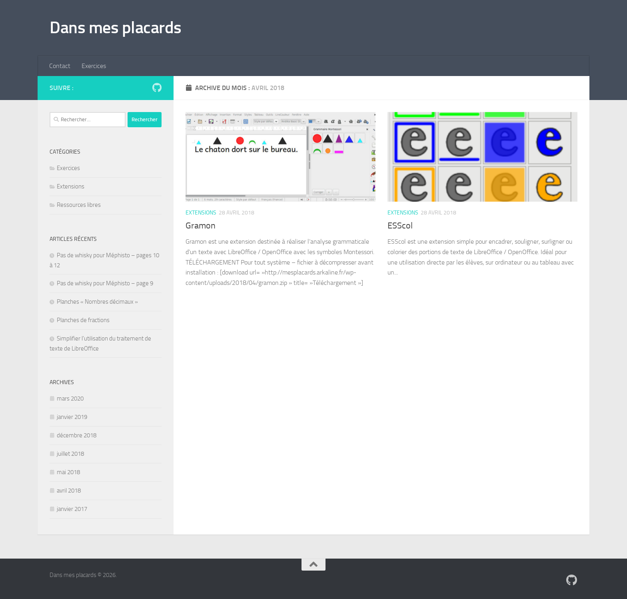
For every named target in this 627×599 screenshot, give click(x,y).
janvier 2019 (72, 417)
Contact (59, 66)
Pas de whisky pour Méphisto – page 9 (105, 283)
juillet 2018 (70, 453)
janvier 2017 (72, 509)
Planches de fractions (83, 320)
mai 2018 (68, 472)
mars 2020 (70, 398)
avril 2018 (69, 490)
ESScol (400, 225)
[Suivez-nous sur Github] (157, 87)
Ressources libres (79, 204)
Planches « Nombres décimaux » (97, 301)
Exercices (94, 66)
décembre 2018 (76, 435)
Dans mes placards (116, 28)
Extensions (201, 212)
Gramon (201, 225)
